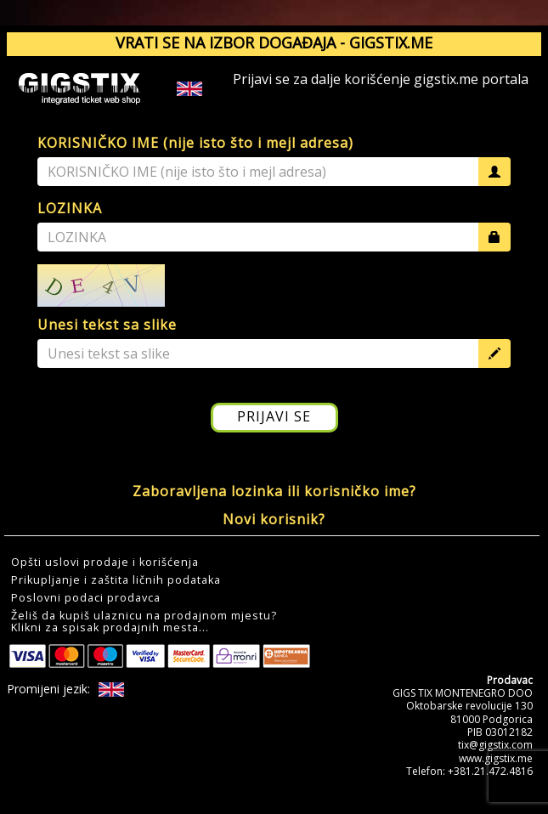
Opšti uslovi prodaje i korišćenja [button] (105, 562)
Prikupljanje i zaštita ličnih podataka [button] (116, 580)
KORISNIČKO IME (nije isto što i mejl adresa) (195, 142)
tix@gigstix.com (495, 745)
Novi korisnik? (274, 519)
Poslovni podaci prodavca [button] (86, 598)
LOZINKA (69, 208)
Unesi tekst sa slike (107, 324)
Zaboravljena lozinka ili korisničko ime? (274, 491)
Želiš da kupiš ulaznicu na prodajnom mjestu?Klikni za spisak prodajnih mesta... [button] (144, 622)
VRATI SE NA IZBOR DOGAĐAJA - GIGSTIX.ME (274, 42)
